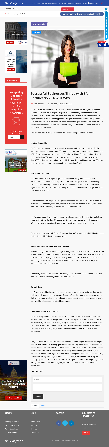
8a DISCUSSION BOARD (94, 3)
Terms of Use (35, 422)
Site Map (34, 429)
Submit (85, 433)
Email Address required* (89, 424)
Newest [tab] (35, 405)
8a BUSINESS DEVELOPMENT (74, 3)
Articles (38, 3)
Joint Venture (62, 3)
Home (33, 3)
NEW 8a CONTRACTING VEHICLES (49, 3)
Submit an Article (67, 9)
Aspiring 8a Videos (12, 425)
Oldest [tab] (42, 405)
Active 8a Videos (11, 433)
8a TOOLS (85, 3)
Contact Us (35, 433)
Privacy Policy (36, 425)
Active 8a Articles (11, 429)
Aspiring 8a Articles (12, 422)
